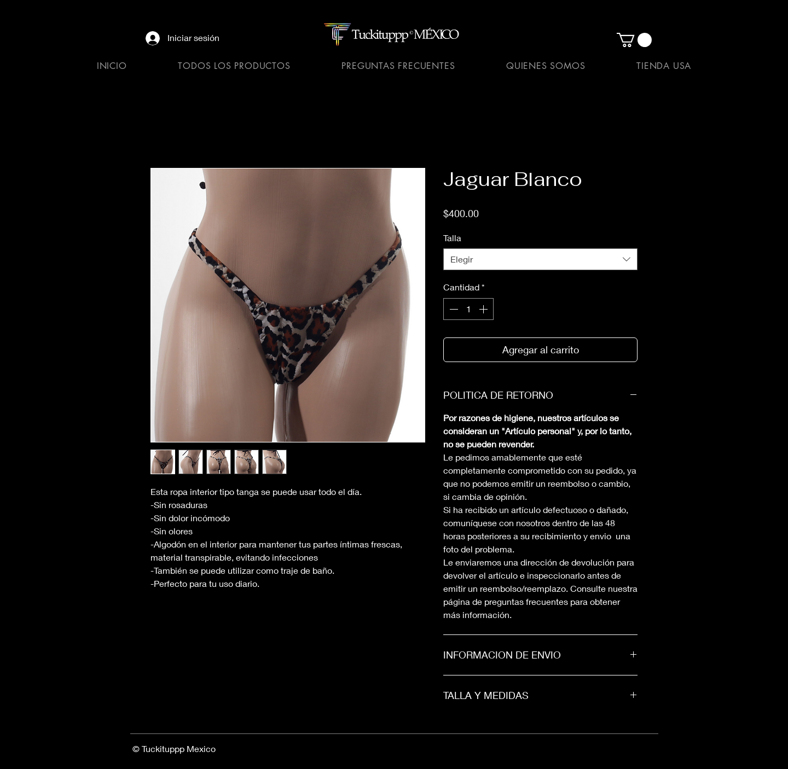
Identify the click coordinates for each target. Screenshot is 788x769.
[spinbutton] (468, 309)
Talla (452, 237)
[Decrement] (452, 309)
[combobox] (540, 259)
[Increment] (484, 309)
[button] (634, 40)
